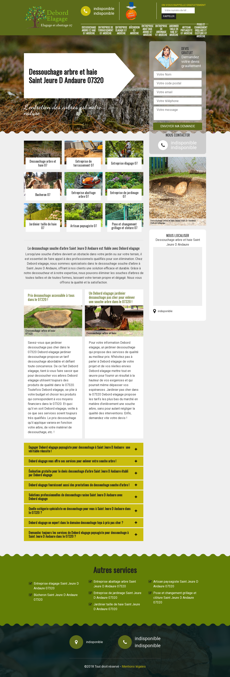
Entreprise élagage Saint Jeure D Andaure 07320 (56, 586)
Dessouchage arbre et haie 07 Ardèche (89, 30)
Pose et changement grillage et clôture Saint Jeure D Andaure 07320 (174, 597)
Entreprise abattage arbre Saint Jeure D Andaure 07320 (115, 584)
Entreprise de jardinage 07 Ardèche (161, 30)
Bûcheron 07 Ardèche (134, 30)
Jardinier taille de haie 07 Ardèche (174, 30)
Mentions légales (134, 666)
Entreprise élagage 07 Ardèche (121, 30)
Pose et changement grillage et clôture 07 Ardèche (200, 30)
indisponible (104, 8)
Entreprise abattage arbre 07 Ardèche (147, 30)
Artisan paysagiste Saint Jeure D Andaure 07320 (175, 584)
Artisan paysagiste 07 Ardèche (186, 30)
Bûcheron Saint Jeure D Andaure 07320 (56, 597)
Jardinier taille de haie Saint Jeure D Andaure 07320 (117, 606)
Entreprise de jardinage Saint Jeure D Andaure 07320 (117, 595)
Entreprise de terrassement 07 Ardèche (105, 30)
